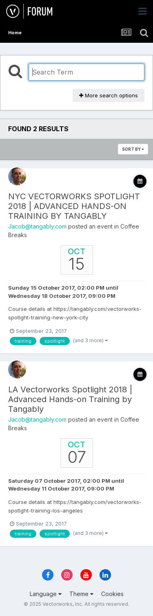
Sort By (133, 149)
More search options (108, 95)
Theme (81, 593)
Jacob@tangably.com (37, 226)
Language (46, 593)
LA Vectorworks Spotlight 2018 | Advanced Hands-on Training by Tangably (70, 399)
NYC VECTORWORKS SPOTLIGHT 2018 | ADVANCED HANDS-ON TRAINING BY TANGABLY (74, 206)
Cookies (112, 593)
